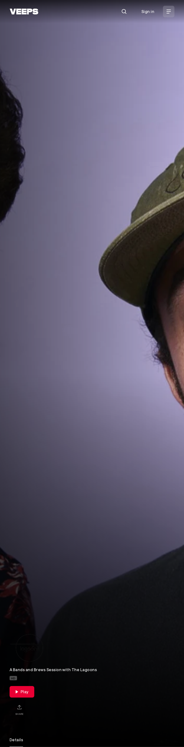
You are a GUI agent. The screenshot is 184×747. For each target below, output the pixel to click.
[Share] (19, 709)
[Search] (124, 11)
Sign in (147, 11)
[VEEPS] (24, 11)
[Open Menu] (168, 11)
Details (16, 739)
